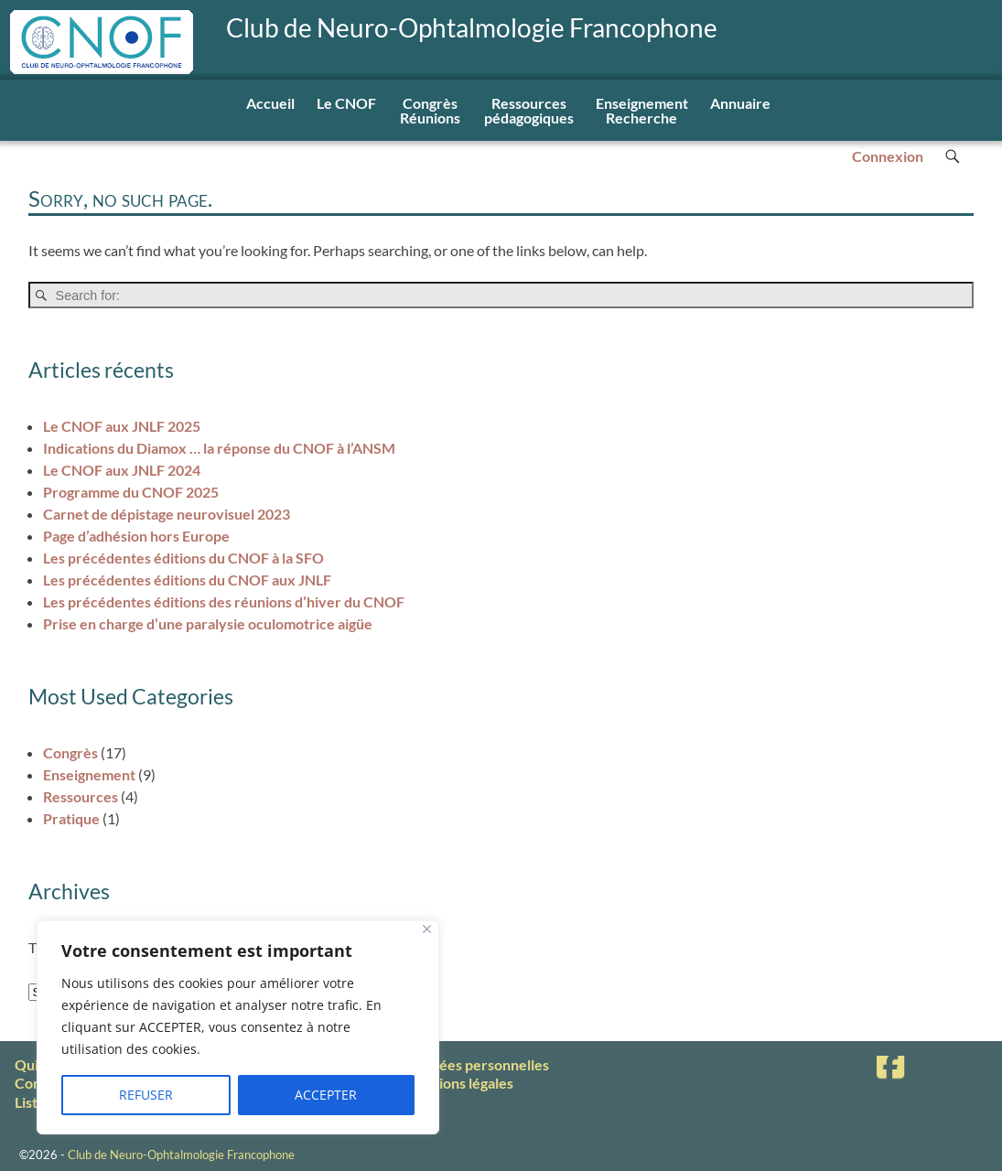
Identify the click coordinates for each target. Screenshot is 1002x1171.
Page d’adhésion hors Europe (136, 535)
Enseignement (89, 774)
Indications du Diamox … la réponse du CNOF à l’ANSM (219, 448)
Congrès (70, 752)
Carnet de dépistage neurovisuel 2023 (166, 513)
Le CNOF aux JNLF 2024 (121, 469)
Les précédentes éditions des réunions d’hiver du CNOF (223, 601)
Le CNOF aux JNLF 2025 (121, 426)
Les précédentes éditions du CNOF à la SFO (183, 557)
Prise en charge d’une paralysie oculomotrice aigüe (207, 623)
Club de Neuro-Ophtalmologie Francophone (471, 28)
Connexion (887, 156)
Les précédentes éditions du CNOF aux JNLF (187, 579)
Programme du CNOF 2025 (131, 491)
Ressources (80, 796)
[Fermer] (427, 929)
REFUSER (146, 1094)
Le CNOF (346, 103)
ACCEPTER (326, 1094)
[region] (238, 1027)
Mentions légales (458, 1082)
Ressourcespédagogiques (529, 110)
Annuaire (740, 103)
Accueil (270, 103)
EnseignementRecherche (642, 110)
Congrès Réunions (430, 110)
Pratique (71, 818)
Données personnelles (476, 1064)
